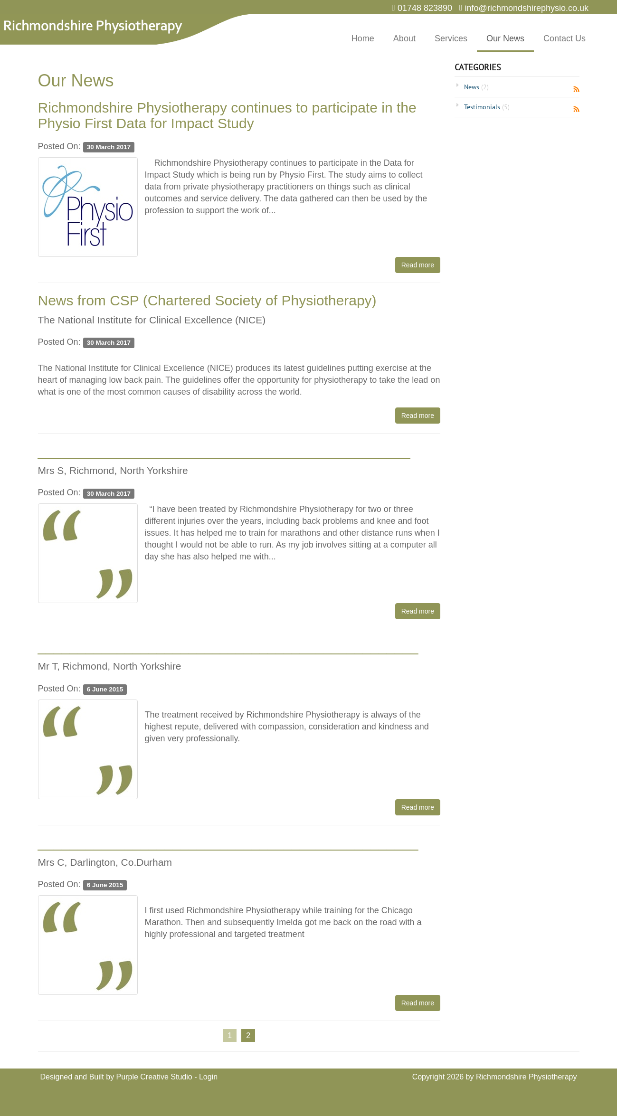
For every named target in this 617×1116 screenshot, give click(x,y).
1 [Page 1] (230, 1035)
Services (451, 38)
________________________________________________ (228, 646)
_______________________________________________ (224, 451)
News (476, 87)
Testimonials (487, 107)
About (404, 38)
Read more (417, 265)
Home (362, 38)
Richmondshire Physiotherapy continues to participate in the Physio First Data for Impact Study (227, 115)
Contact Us (564, 38)
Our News (505, 38)
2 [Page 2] (248, 1035)
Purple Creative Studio (154, 1077)
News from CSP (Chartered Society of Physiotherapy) (207, 300)
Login (208, 1077)
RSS (576, 89)
